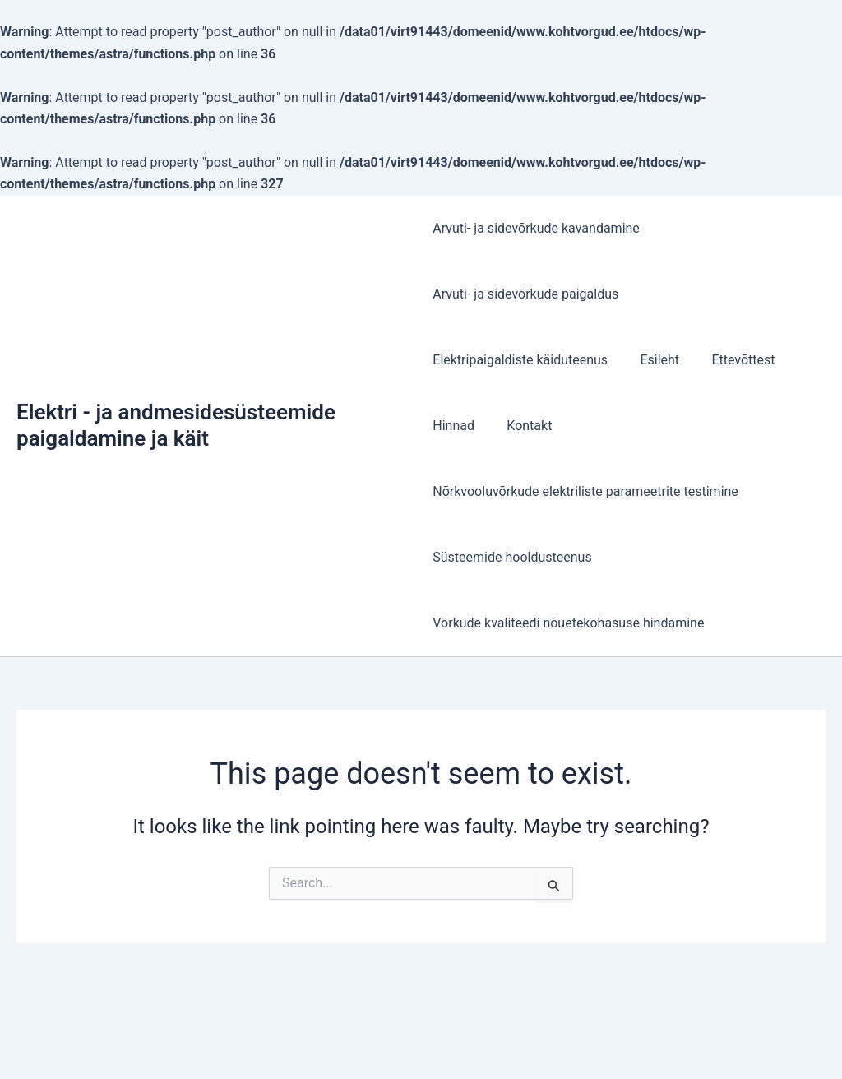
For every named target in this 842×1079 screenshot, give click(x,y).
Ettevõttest (731, 360)
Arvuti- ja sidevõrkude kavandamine (536, 228)
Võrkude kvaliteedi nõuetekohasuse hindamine (568, 623)
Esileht (653, 360)
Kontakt (523, 425)
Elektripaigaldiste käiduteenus (520, 360)
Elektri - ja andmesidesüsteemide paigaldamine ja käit (175, 425)
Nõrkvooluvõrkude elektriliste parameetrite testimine (585, 491)
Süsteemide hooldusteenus (512, 557)
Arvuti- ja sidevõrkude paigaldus (525, 294)
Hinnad (453, 425)
